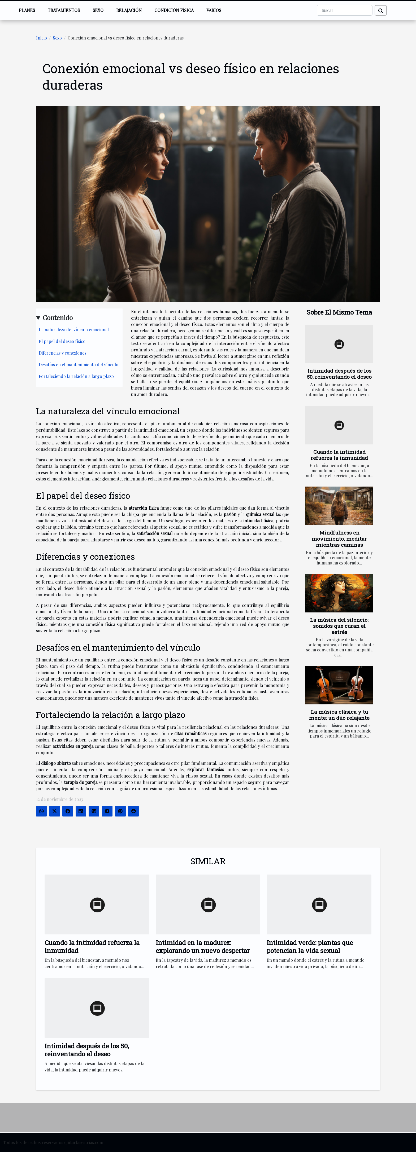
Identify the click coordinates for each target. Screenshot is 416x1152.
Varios (213, 10)
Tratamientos (64, 10)
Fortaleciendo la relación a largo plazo (76, 376)
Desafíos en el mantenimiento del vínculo (78, 364)
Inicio (41, 38)
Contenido (58, 317)
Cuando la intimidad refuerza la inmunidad (339, 454)
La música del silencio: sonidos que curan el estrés (339, 625)
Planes (27, 10)
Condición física (174, 10)
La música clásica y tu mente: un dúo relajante (339, 714)
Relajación (129, 10)
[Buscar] (344, 10)
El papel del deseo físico (62, 341)
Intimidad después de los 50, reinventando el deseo (339, 373)
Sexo (98, 10)
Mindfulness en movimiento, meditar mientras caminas (339, 538)
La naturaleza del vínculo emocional (74, 329)
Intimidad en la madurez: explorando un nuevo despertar (203, 946)
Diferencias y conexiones (62, 353)
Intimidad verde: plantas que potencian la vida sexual (310, 946)
